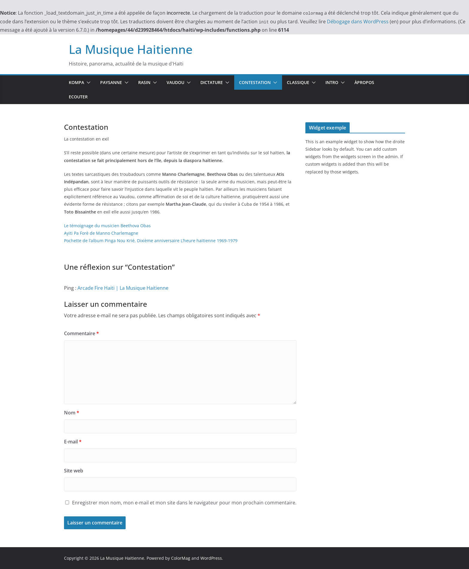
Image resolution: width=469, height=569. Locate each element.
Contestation (255, 82)
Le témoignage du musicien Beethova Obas (107, 225)
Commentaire (81, 333)
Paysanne (111, 82)
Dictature (211, 82)
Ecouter (78, 97)
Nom (71, 412)
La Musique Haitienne (131, 49)
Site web (73, 470)
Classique (298, 82)
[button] (87, 82)
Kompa (76, 82)
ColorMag (180, 558)
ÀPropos (364, 82)
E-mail (73, 441)
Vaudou (175, 82)
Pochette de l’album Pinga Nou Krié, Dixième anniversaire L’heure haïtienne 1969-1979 (150, 240)
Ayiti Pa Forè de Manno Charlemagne (101, 233)
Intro (331, 82)
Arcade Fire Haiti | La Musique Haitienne (122, 288)
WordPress (211, 558)
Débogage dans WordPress (358, 21)
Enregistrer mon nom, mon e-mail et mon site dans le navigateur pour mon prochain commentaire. (184, 502)
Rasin (144, 82)
